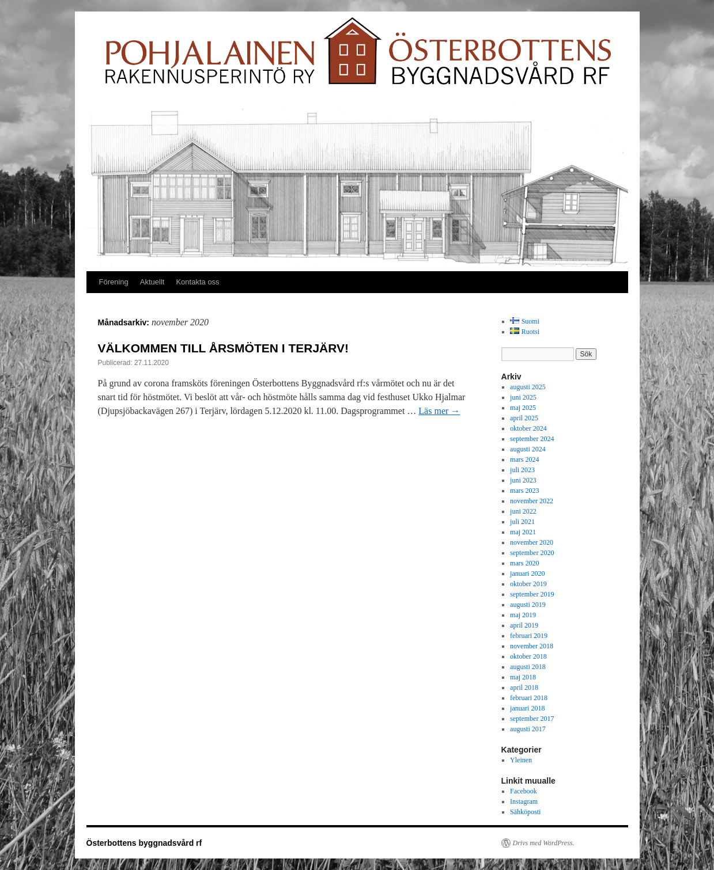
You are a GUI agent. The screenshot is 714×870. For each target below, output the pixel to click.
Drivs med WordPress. (544, 843)
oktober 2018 (528, 656)
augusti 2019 (528, 605)
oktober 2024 (528, 428)
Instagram (524, 801)
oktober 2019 (528, 584)
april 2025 (524, 418)
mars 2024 (524, 459)
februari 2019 (528, 636)
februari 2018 (528, 698)
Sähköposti (525, 812)
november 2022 (531, 501)
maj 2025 (523, 408)
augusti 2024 (528, 449)
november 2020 (531, 542)
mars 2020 (524, 563)
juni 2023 (523, 480)
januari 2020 (527, 573)
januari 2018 (527, 708)
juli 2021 (522, 522)
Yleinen (521, 760)
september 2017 (532, 719)
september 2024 (532, 439)
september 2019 (532, 594)
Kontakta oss (197, 282)
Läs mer (439, 411)
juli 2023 (522, 470)
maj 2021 (523, 532)
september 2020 (532, 553)
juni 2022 (523, 511)
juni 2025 (523, 397)
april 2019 (524, 625)
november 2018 (531, 646)
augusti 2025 (528, 387)
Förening (114, 282)
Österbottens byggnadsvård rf (144, 843)
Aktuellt (152, 282)
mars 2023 (524, 491)
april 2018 (524, 687)
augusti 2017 (528, 729)
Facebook (523, 791)
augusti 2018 (528, 667)
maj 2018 (523, 677)
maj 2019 (523, 615)
